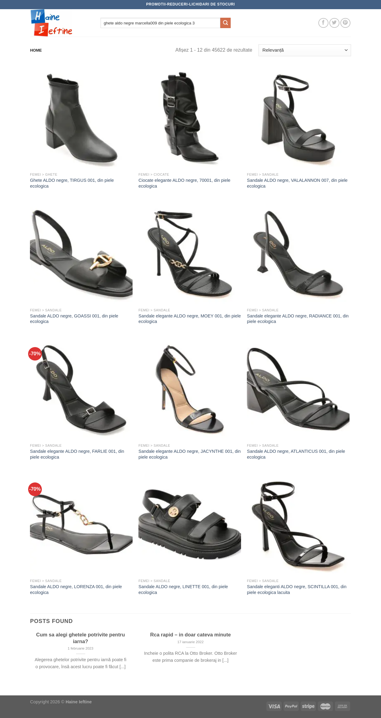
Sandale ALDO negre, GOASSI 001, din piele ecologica (74, 318)
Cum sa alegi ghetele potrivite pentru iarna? (80, 638)
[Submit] (225, 23)
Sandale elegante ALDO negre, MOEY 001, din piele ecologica (189, 318)
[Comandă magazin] (304, 50)
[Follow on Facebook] (323, 23)
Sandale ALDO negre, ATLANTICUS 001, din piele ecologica (296, 454)
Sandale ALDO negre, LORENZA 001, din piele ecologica (76, 589)
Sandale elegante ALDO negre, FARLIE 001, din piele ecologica (77, 454)
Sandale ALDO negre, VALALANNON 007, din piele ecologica (297, 183)
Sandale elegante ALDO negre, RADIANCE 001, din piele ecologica (298, 318)
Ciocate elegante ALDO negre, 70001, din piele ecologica (184, 183)
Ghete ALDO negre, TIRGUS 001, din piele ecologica (72, 183)
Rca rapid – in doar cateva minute (190, 635)
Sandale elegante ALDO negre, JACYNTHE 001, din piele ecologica (189, 454)
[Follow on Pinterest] (345, 23)
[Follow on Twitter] (334, 23)
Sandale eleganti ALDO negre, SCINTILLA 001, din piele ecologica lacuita (296, 589)
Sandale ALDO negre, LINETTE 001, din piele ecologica (183, 589)
